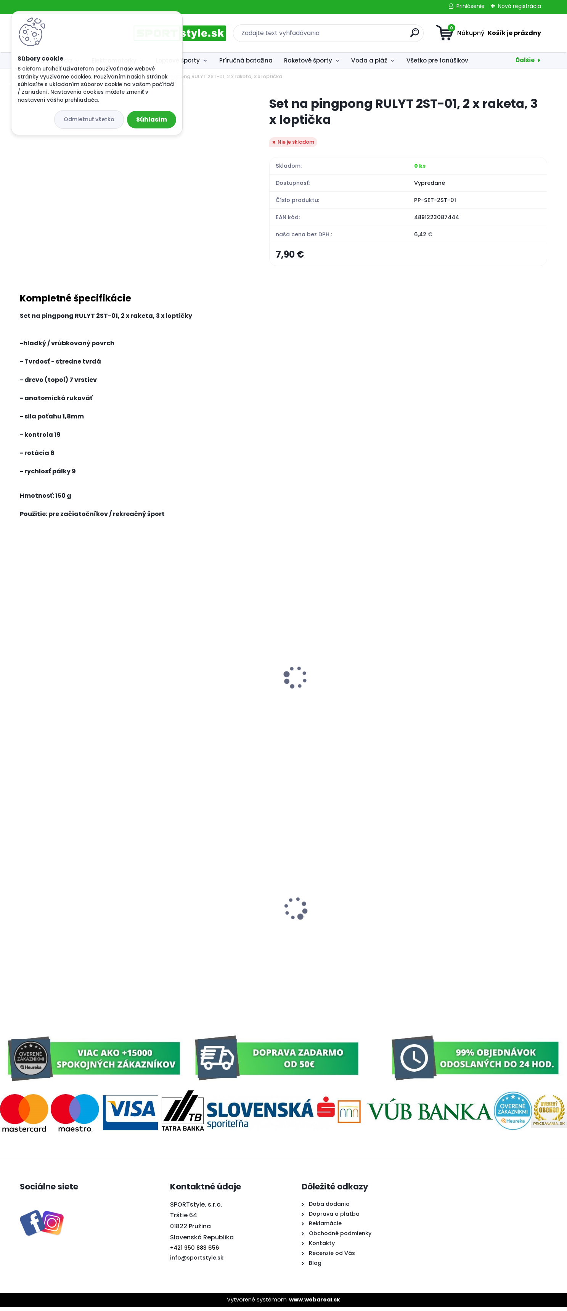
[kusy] (46, 749)
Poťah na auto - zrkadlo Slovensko (475, 900)
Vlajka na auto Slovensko (63, 917)
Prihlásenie (470, 6)
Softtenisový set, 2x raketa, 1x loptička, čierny (215, 853)
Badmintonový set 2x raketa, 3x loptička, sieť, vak (472, 696)
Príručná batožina (246, 60)
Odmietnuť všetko (89, 119)
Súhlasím (151, 119)
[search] (357, 35)
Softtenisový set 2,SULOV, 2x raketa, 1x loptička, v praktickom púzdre (348, 696)
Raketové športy (308, 60)
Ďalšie (525, 60)
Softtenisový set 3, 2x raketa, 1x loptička (205, 696)
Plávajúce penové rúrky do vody (338, 930)
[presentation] (25, 671)
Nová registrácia (519, 6)
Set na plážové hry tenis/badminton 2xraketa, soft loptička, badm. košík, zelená (79, 700)
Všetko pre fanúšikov (437, 60)
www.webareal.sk (314, 1303)
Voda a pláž (369, 60)
